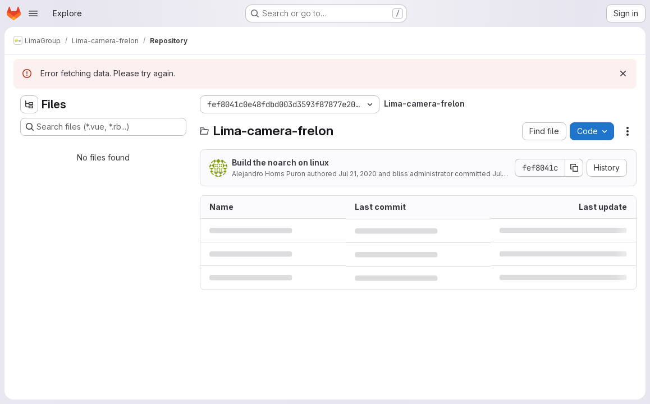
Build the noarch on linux (280, 162)
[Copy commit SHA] (574, 168)
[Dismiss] (623, 73)
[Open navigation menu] (33, 13)
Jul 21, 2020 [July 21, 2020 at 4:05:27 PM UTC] (357, 173)
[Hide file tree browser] (29, 104)
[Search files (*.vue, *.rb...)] (103, 127)
